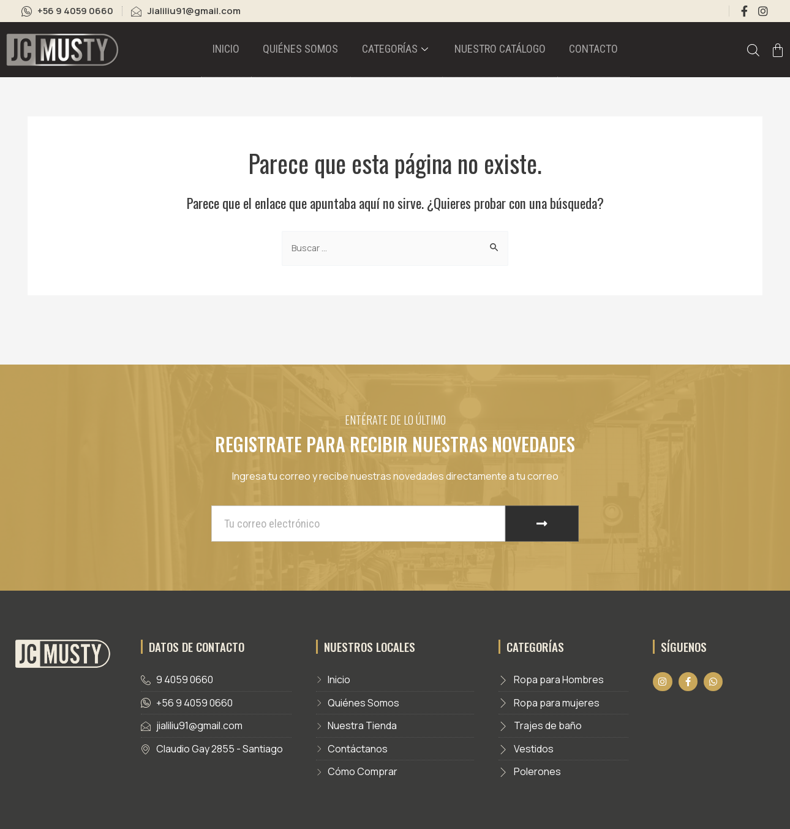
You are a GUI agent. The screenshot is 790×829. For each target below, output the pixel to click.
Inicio (250, 50)
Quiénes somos (313, 50)
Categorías (398, 50)
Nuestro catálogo (489, 50)
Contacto (571, 50)
